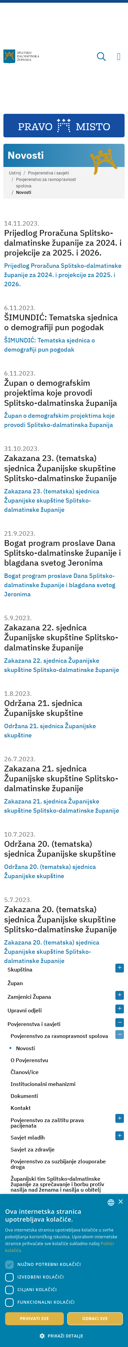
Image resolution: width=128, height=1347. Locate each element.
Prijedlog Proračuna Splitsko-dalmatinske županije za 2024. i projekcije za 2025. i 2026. (63, 242)
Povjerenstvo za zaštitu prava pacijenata (47, 1123)
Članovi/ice (25, 1072)
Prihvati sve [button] (34, 1318)
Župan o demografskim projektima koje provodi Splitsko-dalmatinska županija (60, 392)
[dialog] (64, 1270)
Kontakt (21, 1107)
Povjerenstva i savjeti (48, 173)
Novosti (25, 1048)
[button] (64, 1335)
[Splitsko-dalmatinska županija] (21, 56)
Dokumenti (24, 1095)
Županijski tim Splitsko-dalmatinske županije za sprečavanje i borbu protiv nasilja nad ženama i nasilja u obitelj (57, 1184)
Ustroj (15, 173)
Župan (15, 983)
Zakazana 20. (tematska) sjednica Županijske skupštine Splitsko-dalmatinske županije (60, 919)
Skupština (20, 969)
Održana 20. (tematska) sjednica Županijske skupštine (60, 848)
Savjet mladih (28, 1137)
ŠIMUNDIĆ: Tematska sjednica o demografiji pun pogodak (61, 322)
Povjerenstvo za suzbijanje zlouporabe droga (58, 1164)
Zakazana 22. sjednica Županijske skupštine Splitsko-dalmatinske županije (61, 637)
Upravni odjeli (25, 1010)
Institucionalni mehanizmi (43, 1084)
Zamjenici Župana (29, 996)
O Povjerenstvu (29, 1060)
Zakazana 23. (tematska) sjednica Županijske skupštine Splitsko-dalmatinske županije (60, 468)
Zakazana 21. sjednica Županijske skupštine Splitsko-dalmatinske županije (61, 778)
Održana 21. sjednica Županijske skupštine (43, 708)
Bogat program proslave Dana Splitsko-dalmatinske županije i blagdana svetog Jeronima (62, 552)
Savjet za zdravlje (33, 1149)
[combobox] (111, 1202)
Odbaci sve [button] (95, 1318)
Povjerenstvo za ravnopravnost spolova (46, 183)
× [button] (120, 1202)
